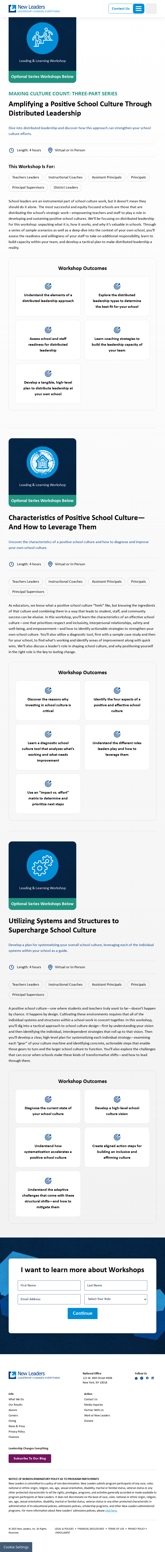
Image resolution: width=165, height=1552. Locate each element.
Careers (13, 1415)
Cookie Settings (16, 1547)
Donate (88, 1421)
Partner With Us (94, 1410)
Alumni (13, 1410)
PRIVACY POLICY (136, 1529)
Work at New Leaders (97, 1415)
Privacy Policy (17, 1431)
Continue (82, 1313)
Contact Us (121, 9)
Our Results (15, 1404)
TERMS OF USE (116, 1529)
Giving (12, 1421)
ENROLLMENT (62, 1533)
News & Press (17, 1426)
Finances (14, 1437)
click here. (111, 1510)
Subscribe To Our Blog (30, 1458)
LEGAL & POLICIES (64, 1529)
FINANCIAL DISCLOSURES (91, 1529)
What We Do (16, 1399)
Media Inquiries (93, 1404)
